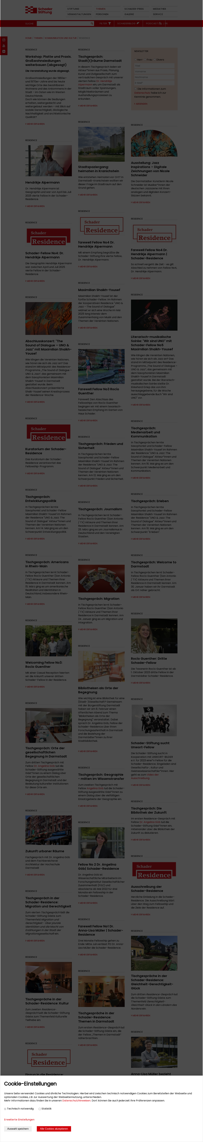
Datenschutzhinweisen (76, 1100)
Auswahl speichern (18, 1128)
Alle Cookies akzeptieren (54, 1128)
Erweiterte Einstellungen (19, 1119)
